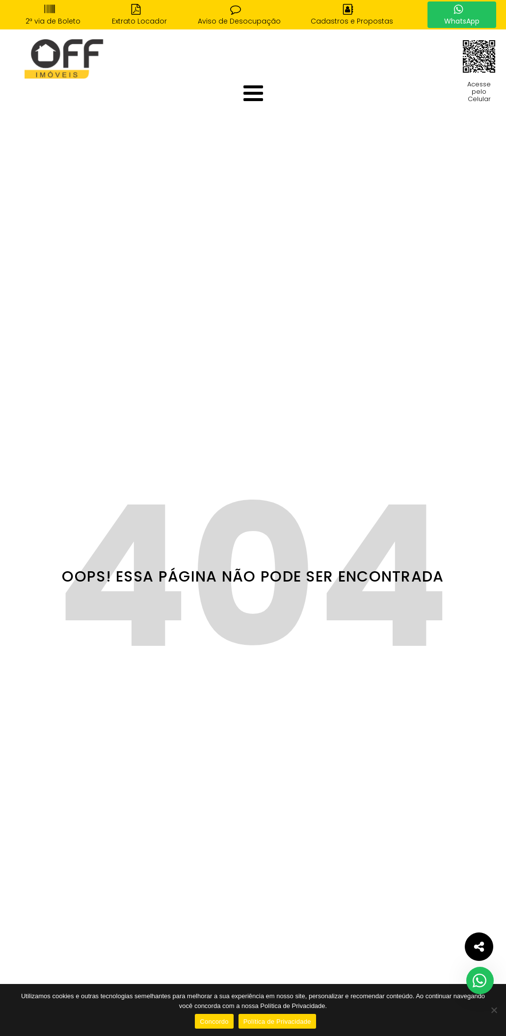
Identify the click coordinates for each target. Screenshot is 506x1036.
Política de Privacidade (277, 1021)
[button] (53, 14)
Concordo (214, 1021)
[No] (494, 1010)
